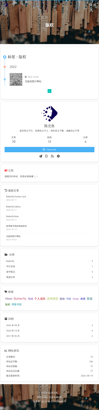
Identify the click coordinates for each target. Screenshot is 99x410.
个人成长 (40, 298)
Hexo (8, 298)
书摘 (68, 299)
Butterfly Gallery (13, 206)
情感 (30, 299)
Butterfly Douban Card (16, 196)
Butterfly (20, 298)
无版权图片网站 (33, 81)
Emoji (76, 299)
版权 (7, 304)
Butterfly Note (12, 216)
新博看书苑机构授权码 (16, 226)
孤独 (62, 299)
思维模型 (52, 298)
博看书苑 (17, 304)
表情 (82, 299)
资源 (89, 298)
